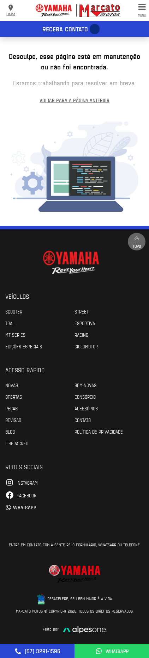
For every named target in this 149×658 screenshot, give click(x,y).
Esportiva (84, 323)
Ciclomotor (86, 346)
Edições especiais (23, 346)
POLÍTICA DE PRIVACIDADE (98, 431)
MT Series (15, 334)
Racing (81, 334)
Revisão (13, 420)
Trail (10, 323)
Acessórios (86, 408)
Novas (11, 385)
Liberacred (16, 443)
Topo (136, 241)
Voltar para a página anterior (74, 100)
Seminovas (85, 385)
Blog (10, 431)
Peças (11, 408)
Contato (82, 420)
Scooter (13, 311)
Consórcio (85, 396)
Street (81, 311)
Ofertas (13, 396)
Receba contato (65, 29)
